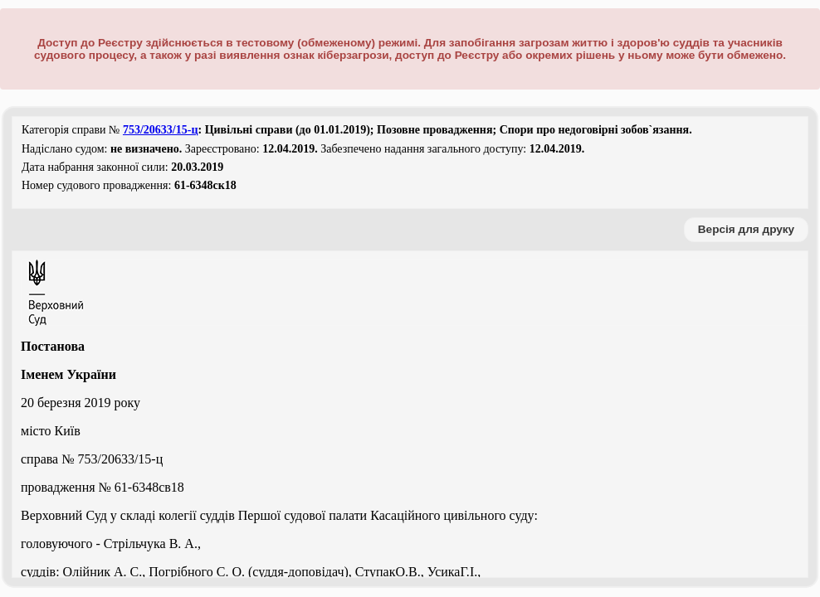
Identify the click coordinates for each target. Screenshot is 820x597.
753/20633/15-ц (160, 130)
